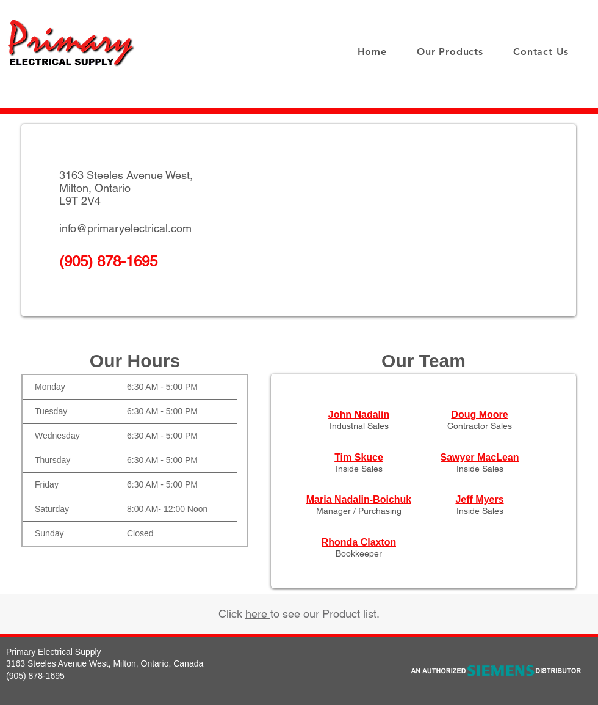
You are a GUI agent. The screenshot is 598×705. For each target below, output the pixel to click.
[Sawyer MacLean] (479, 457)
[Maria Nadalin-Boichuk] (359, 500)
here (257, 613)
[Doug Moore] (479, 415)
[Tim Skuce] (359, 457)
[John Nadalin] (359, 415)
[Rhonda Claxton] (359, 542)
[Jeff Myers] (479, 500)
